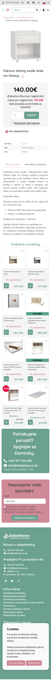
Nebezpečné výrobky (14, 615)
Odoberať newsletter (25, 518)
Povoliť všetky (16, 663)
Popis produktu (12, 164)
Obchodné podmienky (14, 599)
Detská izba (8, 17)
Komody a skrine (25, 17)
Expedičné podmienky (14, 593)
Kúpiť (31, 115)
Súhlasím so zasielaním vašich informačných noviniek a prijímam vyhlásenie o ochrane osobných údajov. (23, 509)
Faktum (25, 144)
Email (6, 496)
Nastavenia (34, 663)
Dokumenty (9, 605)
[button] (3, 10)
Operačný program (13, 612)
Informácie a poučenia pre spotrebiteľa (23, 602)
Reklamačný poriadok (14, 596)
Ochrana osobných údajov (16, 609)
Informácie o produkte (35, 164)
